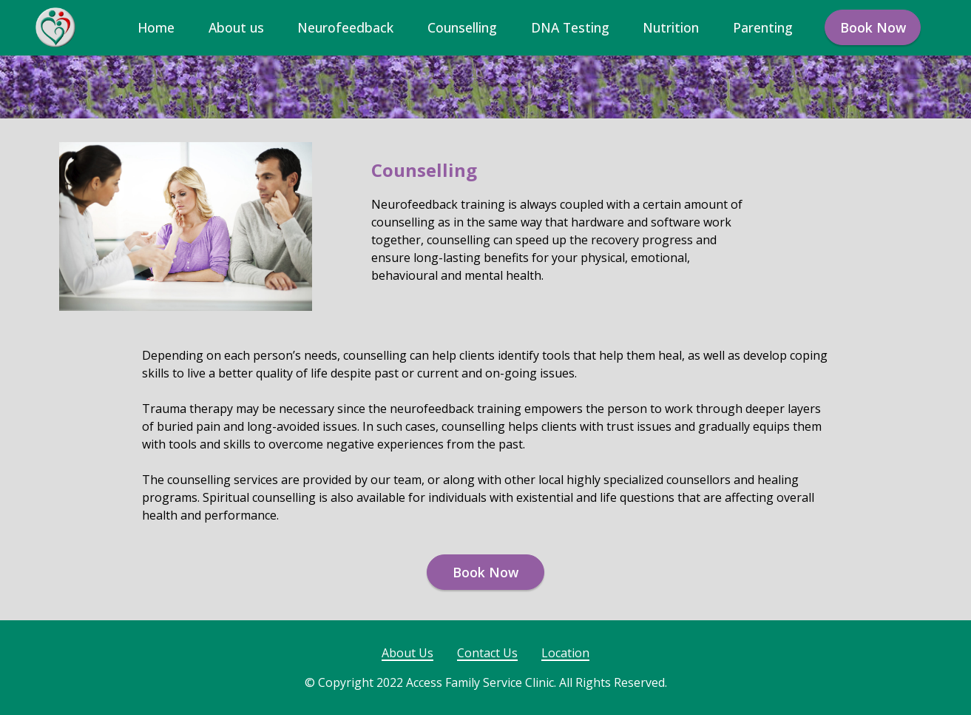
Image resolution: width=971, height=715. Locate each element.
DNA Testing (570, 27)
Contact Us (487, 653)
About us (236, 27)
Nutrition (671, 27)
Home (156, 27)
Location (565, 653)
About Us (407, 653)
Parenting (763, 27)
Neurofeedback (345, 27)
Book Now (873, 27)
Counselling (462, 27)
